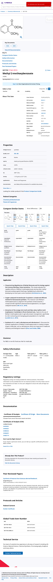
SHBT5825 (6, 426)
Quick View (10, 226)
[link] (11, 200)
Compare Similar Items (9, 55)
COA (7, 46)
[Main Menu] (2, 3)
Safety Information (8, 58)
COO (14, 46)
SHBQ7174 (6, 435)
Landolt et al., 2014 (12, 318)
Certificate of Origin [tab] (28, 414)
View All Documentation (12, 50)
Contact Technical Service (13, 553)
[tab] (4, 11)
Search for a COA (7, 446)
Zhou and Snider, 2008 (33, 328)
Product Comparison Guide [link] (32, 191)
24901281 (43, 113)
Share (47, 70)
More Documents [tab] (43, 414)
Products (3, 11)
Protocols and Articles (9, 63)
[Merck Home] (8, 3)
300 (15, 153)
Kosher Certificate (9, 509)
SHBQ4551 (6, 433)
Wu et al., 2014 (22, 305)
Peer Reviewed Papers (9, 66)
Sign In (15, 84)
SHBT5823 (6, 428)
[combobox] (26, 6)
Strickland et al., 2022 (39, 293)
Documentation (7, 61)
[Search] (50, 6)
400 (18, 153)
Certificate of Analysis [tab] (12, 414)
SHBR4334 (6, 431)
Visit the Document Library (12, 463)
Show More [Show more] (7, 188)
